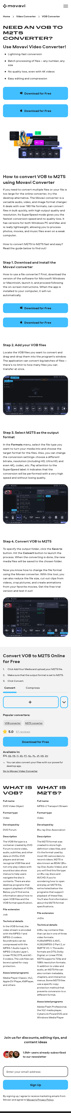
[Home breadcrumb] (6, 16)
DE (9, 755)
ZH (46, 755)
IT (18, 755)
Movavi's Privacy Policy (40, 1099)
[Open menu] (65, 6)
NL (29, 755)
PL (34, 755)
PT (25, 755)
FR (13, 755)
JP (38, 755)
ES (21, 755)
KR (42, 755)
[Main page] (14, 6)
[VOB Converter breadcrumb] (51, 16)
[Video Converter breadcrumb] (26, 16)
